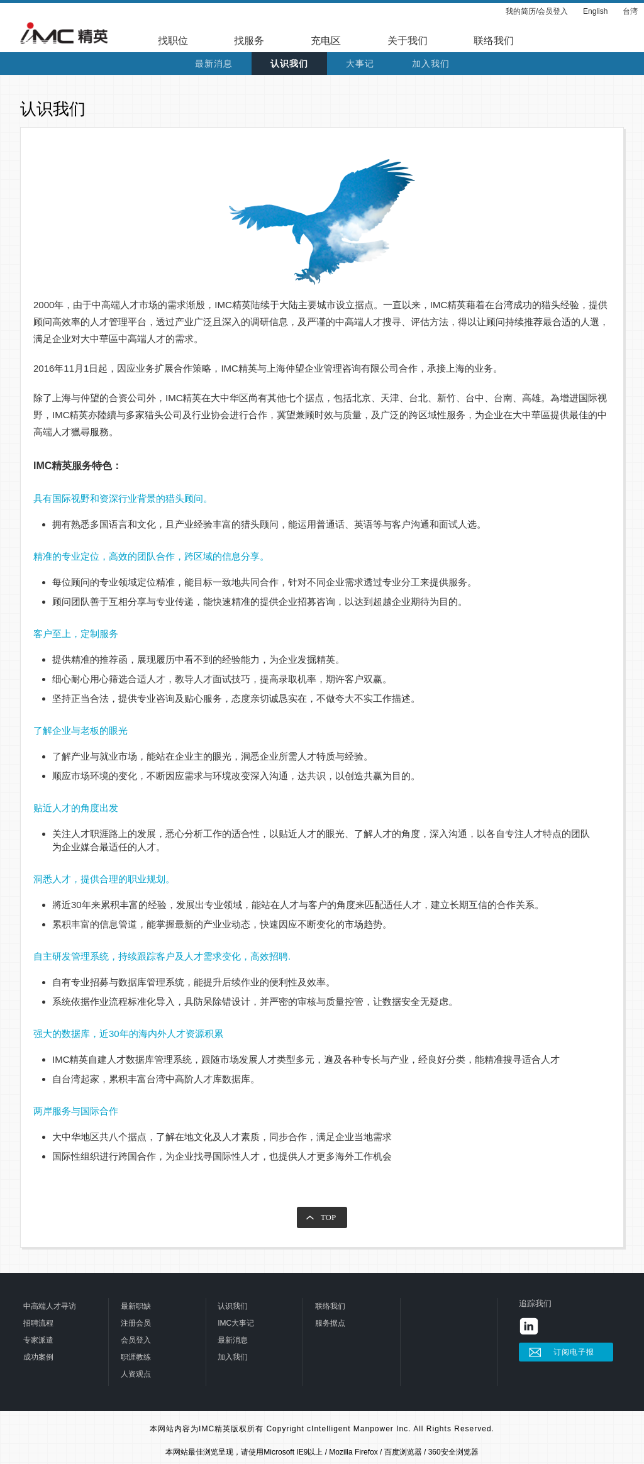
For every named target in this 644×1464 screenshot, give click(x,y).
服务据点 (330, 1323)
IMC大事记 (236, 1323)
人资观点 (136, 1374)
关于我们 (407, 40)
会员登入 (136, 1340)
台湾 (630, 11)
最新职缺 (136, 1306)
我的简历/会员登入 (537, 11)
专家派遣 (38, 1340)
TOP (328, 1217)
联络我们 (494, 40)
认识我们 (289, 64)
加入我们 (431, 64)
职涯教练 (136, 1357)
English (595, 11)
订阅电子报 (573, 1352)
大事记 (360, 64)
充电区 (326, 40)
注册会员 (136, 1323)
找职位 (173, 40)
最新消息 (214, 64)
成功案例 (38, 1357)
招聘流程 (38, 1323)
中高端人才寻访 (49, 1306)
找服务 (249, 40)
